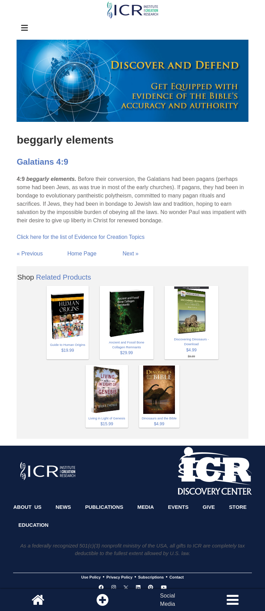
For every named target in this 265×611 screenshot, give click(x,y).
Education (33, 525)
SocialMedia (167, 600)
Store (238, 507)
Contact (176, 577)
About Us (27, 507)
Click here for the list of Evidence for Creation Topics (81, 237)
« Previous (30, 253)
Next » (130, 253)
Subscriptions (151, 577)
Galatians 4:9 (42, 161)
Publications (104, 507)
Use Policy (90, 577)
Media (145, 507)
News (63, 507)
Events (178, 507)
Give (209, 507)
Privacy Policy (119, 577)
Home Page (82, 253)
